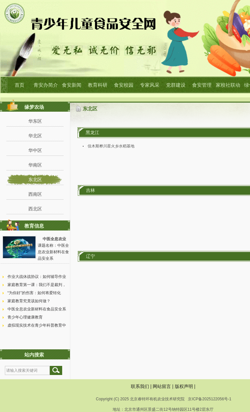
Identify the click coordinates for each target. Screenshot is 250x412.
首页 (19, 85)
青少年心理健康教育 (25, 317)
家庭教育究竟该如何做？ (28, 301)
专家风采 (150, 85)
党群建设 (176, 85)
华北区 (35, 135)
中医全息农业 (54, 239)
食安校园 (123, 85)
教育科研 (97, 85)
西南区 (35, 194)
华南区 (35, 165)
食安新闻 (71, 85)
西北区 (35, 208)
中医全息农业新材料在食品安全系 (36, 309)
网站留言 (162, 386)
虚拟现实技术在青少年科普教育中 (36, 325)
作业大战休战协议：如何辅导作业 (36, 276)
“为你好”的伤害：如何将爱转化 (34, 293)
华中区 (35, 150)
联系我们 (140, 386)
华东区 (35, 121)
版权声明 (184, 386)
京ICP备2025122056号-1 (209, 399)
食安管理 (202, 85)
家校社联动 (228, 85)
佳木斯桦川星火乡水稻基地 (111, 146)
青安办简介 (46, 85)
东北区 (35, 179)
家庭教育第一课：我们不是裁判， (36, 284)
